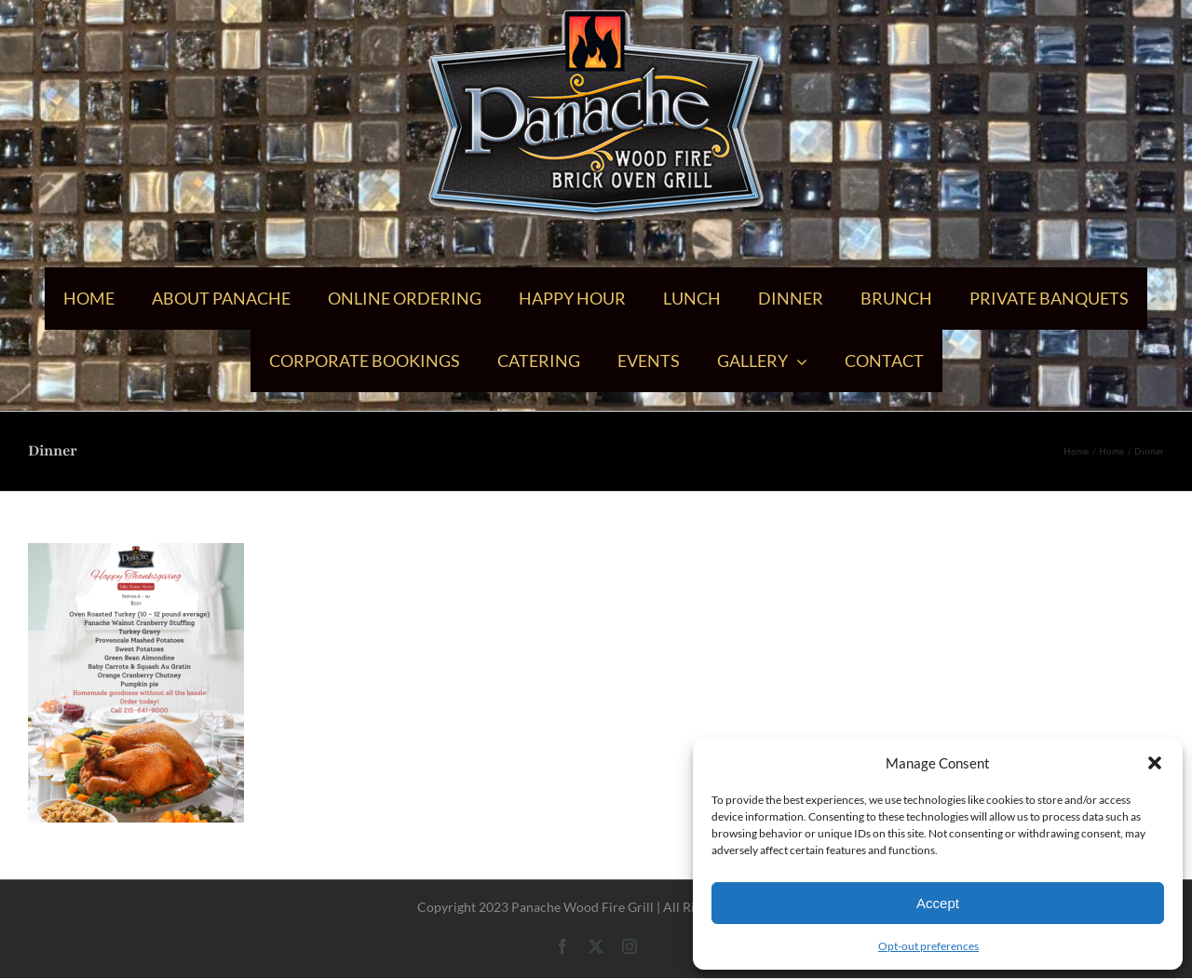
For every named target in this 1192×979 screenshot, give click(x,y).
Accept (937, 903)
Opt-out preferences (928, 946)
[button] (1154, 763)
